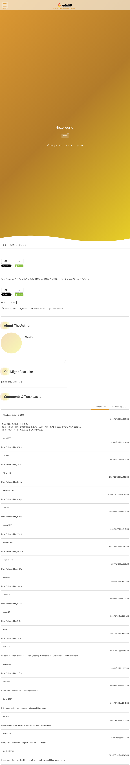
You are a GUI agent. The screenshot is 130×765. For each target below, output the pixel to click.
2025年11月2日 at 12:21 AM (119, 512)
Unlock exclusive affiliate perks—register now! (19, 690)
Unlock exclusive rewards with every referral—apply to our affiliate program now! (33, 760)
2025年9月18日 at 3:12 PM (119, 442)
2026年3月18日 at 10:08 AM (119, 755)
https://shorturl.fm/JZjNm (11, 447)
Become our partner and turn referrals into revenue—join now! (26, 725)
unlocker (6, 647)
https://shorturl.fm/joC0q (11, 569)
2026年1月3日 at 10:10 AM (119, 599)
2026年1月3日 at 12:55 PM (119, 633)
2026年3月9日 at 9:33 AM (120, 738)
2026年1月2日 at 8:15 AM (120, 564)
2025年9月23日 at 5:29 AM (119, 459)
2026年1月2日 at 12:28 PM (119, 581)
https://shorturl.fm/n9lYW (11, 603)
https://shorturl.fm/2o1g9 (11, 499)
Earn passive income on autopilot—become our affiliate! (23, 742)
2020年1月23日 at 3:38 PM (119, 419)
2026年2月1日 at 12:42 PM (119, 703)
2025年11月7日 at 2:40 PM (119, 529)
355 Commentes (39, 309)
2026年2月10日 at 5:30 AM (119, 720)
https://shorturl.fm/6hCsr (11, 621)
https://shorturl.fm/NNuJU (12, 551)
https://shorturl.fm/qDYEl (11, 516)
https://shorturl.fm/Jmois (11, 482)
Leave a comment (57, 309)
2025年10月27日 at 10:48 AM (118, 494)
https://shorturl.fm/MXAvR (11, 534)
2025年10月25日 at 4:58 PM (119, 477)
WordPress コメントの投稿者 (13, 415)
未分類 (65, 136)
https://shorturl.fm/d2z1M (11, 586)
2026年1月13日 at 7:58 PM (119, 668)
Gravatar (23, 430)
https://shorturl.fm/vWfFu (11, 464)
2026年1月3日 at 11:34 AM (119, 616)
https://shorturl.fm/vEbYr (11, 638)
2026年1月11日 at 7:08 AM (119, 651)
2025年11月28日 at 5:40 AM (119, 546)
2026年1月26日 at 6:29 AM (119, 686)
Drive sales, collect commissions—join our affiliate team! (23, 708)
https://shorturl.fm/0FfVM (11, 673)
